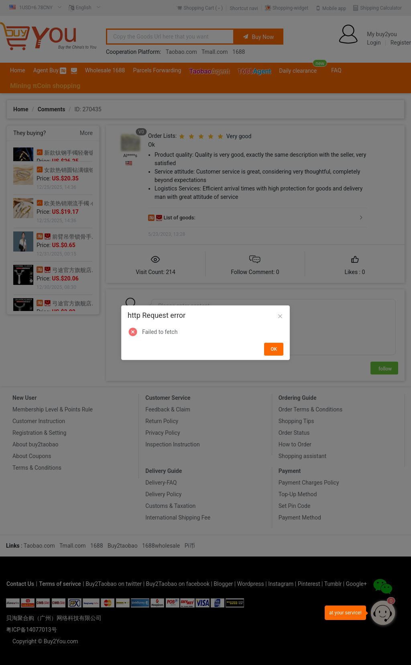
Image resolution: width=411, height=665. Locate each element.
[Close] (280, 316)
